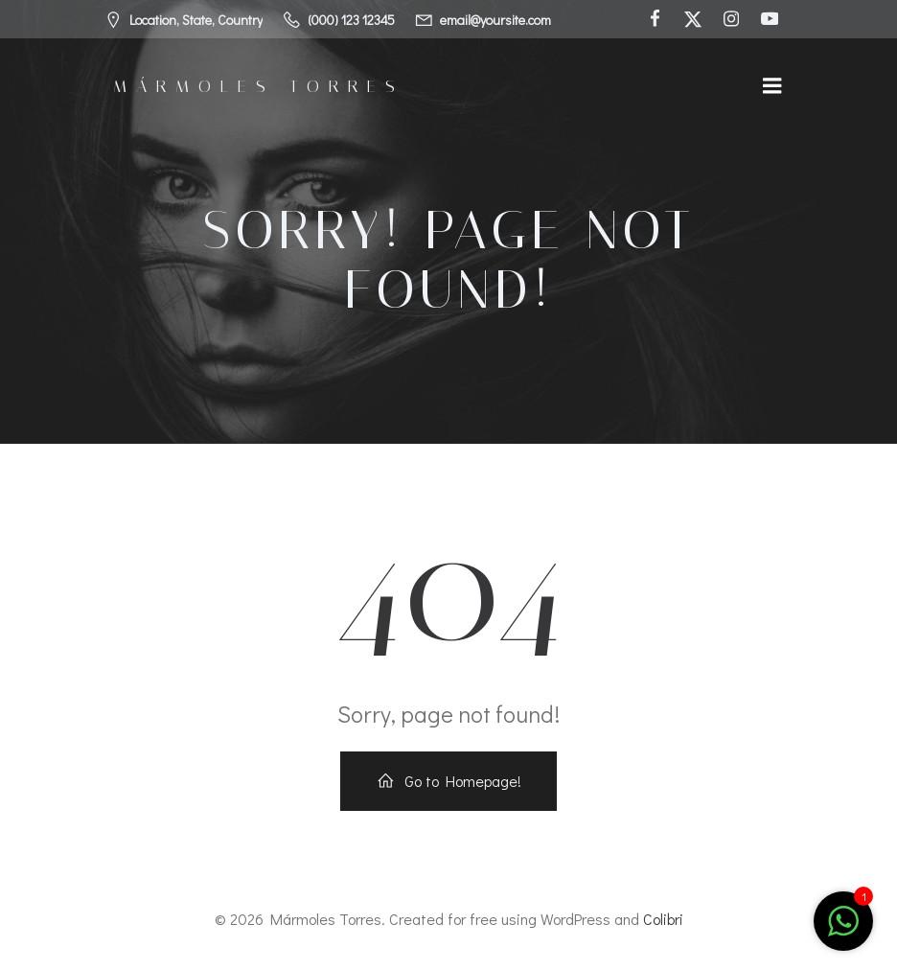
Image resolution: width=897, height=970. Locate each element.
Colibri (663, 919)
